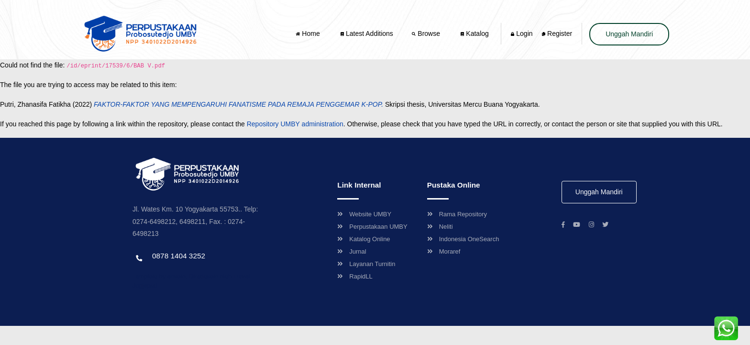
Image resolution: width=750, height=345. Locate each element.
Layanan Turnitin (366, 263)
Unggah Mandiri (629, 34)
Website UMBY (364, 214)
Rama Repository (457, 214)
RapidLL (354, 276)
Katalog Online (363, 239)
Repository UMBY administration (295, 124)
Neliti (440, 226)
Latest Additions (367, 33)
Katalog (474, 33)
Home (308, 33)
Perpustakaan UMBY (372, 226)
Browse (426, 33)
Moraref (444, 251)
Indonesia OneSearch (463, 239)
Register (557, 33)
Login (521, 33)
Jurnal (351, 251)
